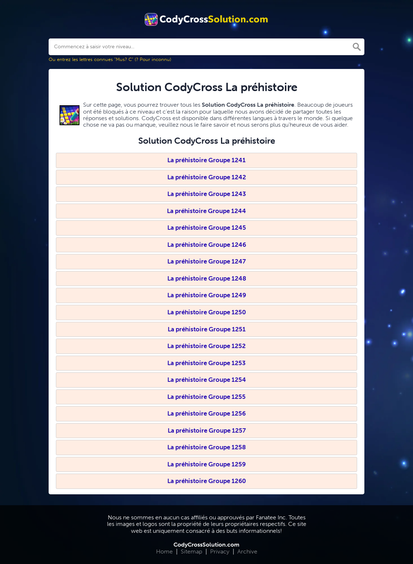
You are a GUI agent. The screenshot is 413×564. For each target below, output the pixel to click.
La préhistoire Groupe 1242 (206, 177)
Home (164, 551)
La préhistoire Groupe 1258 (206, 447)
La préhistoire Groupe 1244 (206, 210)
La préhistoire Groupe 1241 (206, 160)
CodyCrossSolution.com (206, 544)
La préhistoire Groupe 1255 (206, 396)
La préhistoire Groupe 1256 (206, 413)
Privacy (219, 551)
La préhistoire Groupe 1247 (206, 261)
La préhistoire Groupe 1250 (206, 312)
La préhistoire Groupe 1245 (206, 227)
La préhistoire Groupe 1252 (206, 346)
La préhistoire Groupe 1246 (206, 244)
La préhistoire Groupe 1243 (206, 193)
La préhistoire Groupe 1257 (207, 430)
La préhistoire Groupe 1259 (206, 464)
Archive (247, 551)
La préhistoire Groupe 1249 (206, 295)
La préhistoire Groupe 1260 (206, 481)
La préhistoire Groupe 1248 (206, 278)
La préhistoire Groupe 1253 (206, 363)
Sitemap (191, 551)
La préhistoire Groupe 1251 (207, 329)
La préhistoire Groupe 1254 (206, 379)
